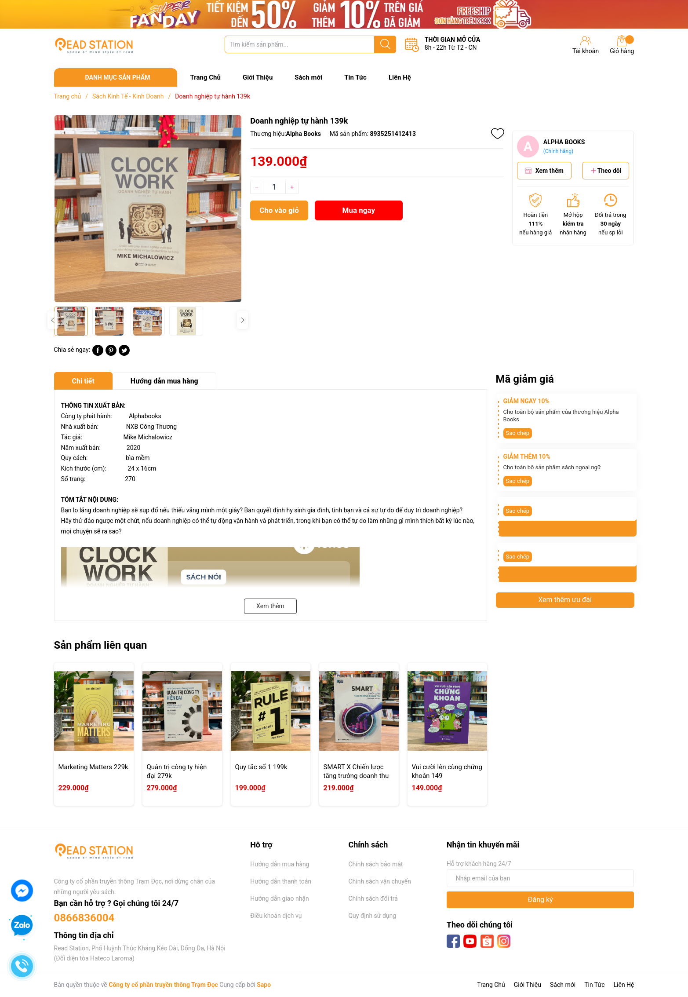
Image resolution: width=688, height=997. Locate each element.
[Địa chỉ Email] (540, 878)
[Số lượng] (274, 187)
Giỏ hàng (622, 45)
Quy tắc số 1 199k (261, 767)
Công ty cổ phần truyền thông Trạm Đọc (163, 984)
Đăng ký (540, 899)
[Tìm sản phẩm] (310, 44)
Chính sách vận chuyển (379, 881)
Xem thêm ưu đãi (565, 599)
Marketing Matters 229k (93, 767)
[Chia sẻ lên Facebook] (97, 353)
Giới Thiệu (258, 77)
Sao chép (518, 433)
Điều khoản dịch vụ (276, 915)
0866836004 (84, 918)
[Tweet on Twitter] (124, 353)
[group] (148, 208)
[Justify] (385, 44)
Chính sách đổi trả (372, 898)
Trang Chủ (205, 77)
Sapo (264, 984)
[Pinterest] (111, 353)
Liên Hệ (400, 77)
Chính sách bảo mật (375, 864)
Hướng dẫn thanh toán (280, 881)
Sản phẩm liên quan (100, 645)
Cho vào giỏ (279, 210)
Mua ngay (358, 210)
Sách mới (308, 77)
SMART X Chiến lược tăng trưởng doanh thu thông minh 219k (356, 775)
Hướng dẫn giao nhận (279, 898)
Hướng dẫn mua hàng (279, 864)
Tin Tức (355, 77)
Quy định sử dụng (372, 915)
